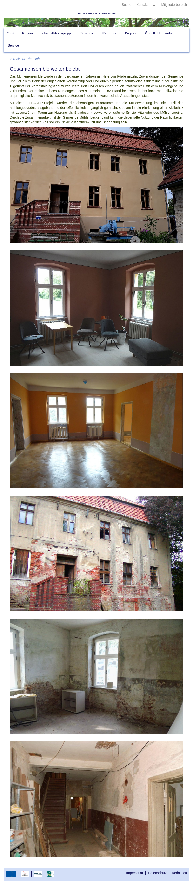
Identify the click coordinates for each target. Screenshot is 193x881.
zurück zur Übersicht (25, 59)
